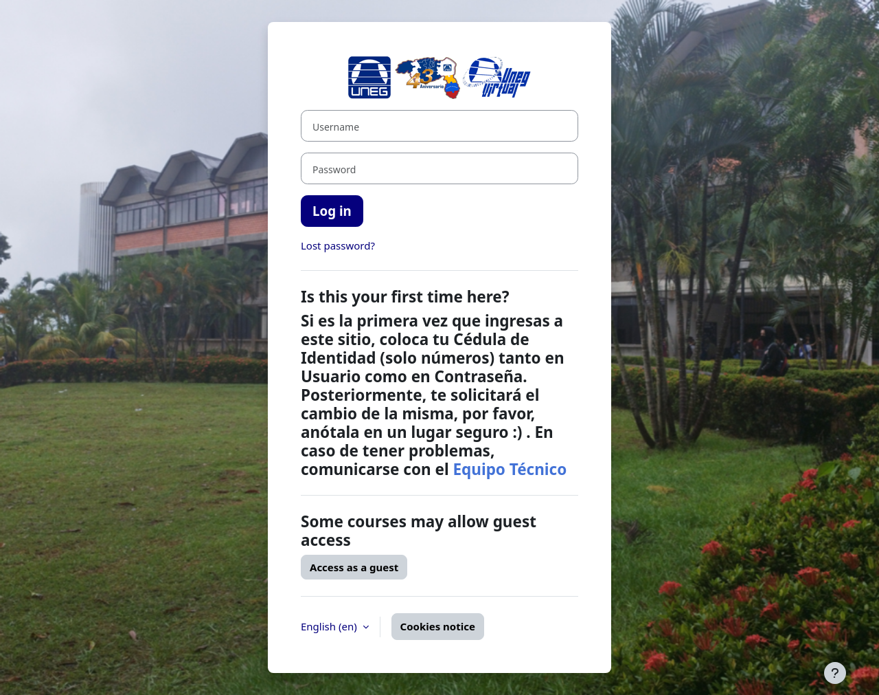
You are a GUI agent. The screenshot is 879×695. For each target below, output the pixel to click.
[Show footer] (835, 673)
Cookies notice (437, 626)
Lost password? (338, 245)
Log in (332, 210)
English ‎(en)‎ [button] (330, 626)
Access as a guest (354, 567)
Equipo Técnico (510, 469)
